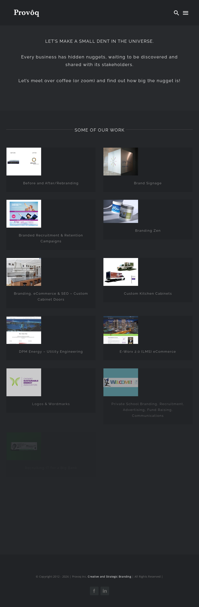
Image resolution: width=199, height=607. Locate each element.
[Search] (176, 13)
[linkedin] (104, 591)
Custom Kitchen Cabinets (148, 293)
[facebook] (94, 591)
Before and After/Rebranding (51, 183)
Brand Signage (148, 183)
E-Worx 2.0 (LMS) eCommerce (148, 351)
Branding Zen (148, 231)
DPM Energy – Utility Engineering (51, 351)
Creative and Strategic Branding (109, 576)
